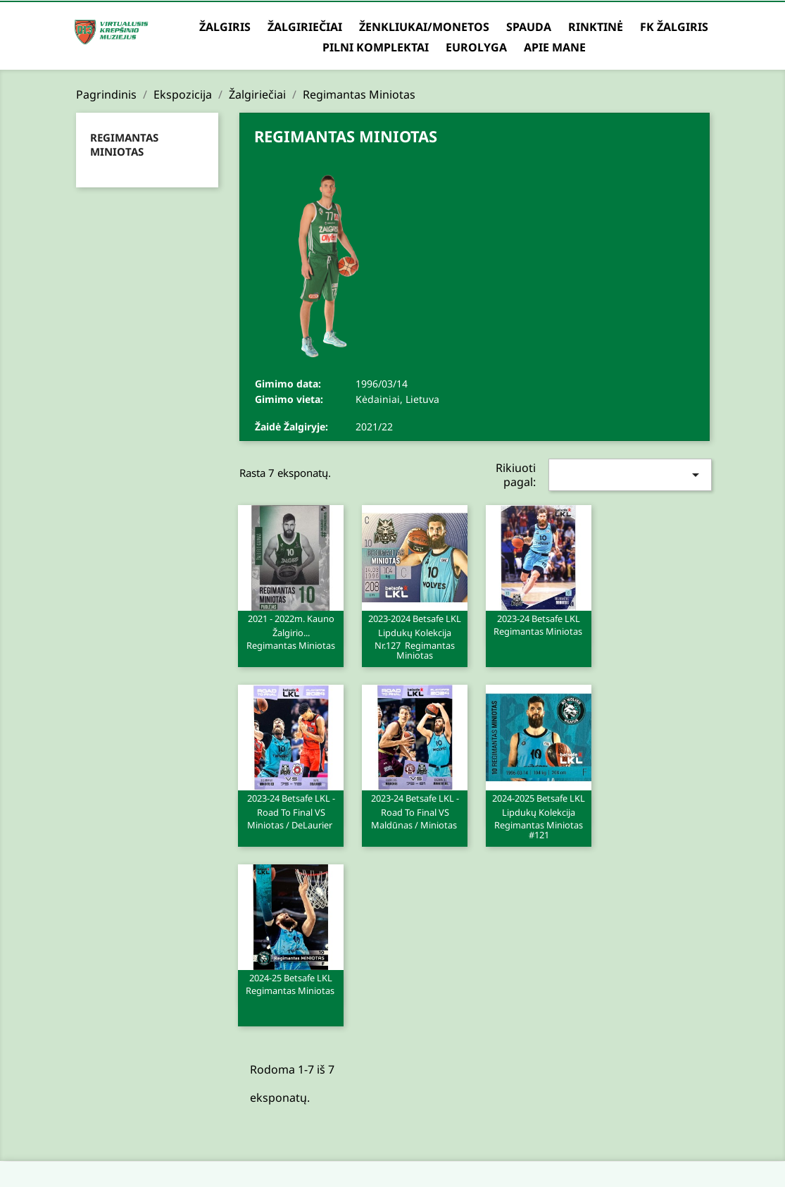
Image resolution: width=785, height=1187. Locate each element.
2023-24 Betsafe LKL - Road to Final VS (291, 811)
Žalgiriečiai (305, 27)
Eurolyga (476, 47)
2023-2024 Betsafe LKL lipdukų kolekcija (414, 636)
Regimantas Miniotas (124, 144)
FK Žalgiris (674, 27)
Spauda (528, 27)
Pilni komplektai (375, 47)
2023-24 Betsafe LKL (538, 624)
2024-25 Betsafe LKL (291, 983)
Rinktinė (595, 27)
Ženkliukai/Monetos (424, 27)
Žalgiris (225, 27)
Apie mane (555, 47)
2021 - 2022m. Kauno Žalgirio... (291, 631)
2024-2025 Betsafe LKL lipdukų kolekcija (538, 816)
